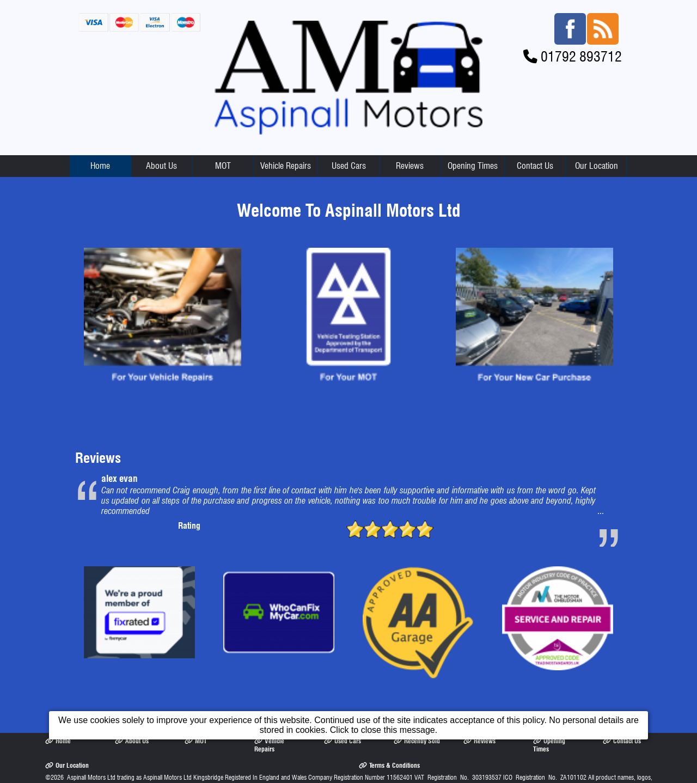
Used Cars (349, 166)
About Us (161, 166)
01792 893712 (581, 56)
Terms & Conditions (389, 765)
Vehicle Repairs (285, 166)
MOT (223, 166)
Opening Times (473, 166)
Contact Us (535, 166)
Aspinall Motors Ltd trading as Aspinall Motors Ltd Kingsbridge (145, 777)
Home (100, 166)
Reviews (410, 166)
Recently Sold (417, 741)
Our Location (596, 166)
